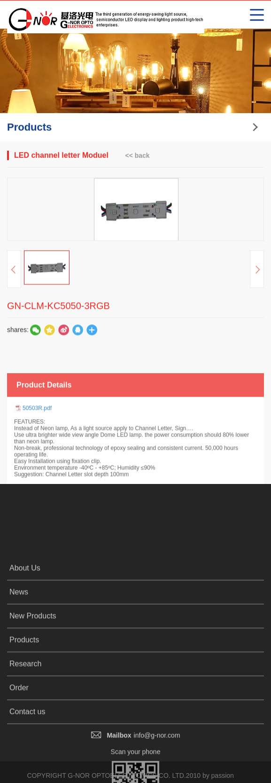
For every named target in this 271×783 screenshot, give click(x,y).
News (18, 661)
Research (25, 733)
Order (19, 756)
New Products (32, 685)
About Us (24, 637)
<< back (137, 156)
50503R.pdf (37, 438)
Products (24, 709)
